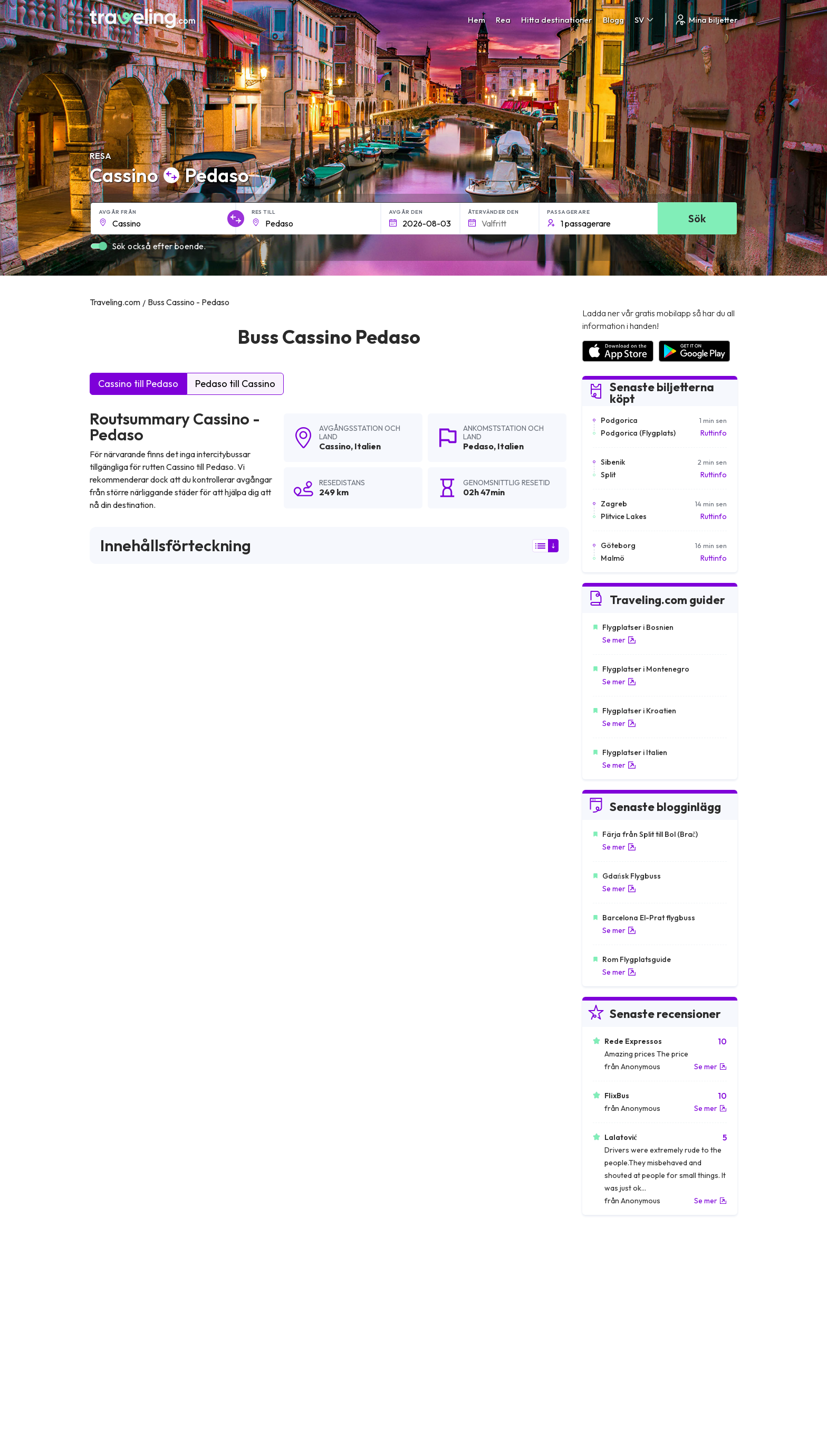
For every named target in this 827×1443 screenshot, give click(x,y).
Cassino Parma (278, 1093)
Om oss (269, 1277)
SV (644, 20)
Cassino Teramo (122, 1129)
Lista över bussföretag (619, 1289)
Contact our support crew (158, 1311)
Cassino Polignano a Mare (139, 1003)
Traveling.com (193, 1393)
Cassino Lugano (280, 985)
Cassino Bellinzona (443, 1003)
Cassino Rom (275, 1075)
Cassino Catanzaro (285, 1111)
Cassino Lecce (436, 967)
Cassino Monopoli (442, 1111)
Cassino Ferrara (121, 1075)
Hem (476, 20)
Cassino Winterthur (444, 1021)
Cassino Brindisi (121, 1147)
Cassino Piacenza (124, 1093)
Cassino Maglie (437, 1129)
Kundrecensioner (609, 1277)
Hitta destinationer (556, 20)
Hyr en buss (600, 1300)
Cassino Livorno (439, 1039)
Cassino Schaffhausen (132, 967)
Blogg (613, 20)
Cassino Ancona (439, 1093)
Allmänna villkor (444, 1266)
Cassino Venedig (281, 1147)
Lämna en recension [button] (509, 828)
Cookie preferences (453, 1289)
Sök (697, 218)
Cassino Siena (435, 1075)
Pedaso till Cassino (235, 384)
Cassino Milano (437, 1057)
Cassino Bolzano (281, 1039)
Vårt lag (270, 1289)
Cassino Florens (121, 1057)
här (132, 736)
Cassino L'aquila (280, 1021)
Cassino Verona (279, 1003)
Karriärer (596, 1266)
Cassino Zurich (119, 1021)
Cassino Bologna (282, 1129)
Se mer (619, 640)
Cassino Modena (440, 985)
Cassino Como (277, 1057)
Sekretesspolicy (445, 1277)
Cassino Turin (116, 1111)
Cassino (335, 446)
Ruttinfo (713, 433)
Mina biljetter (706, 19)
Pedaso (478, 446)
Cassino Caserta (440, 1147)
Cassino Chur (275, 967)
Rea (503, 20)
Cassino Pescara (123, 1039)
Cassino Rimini (118, 985)
